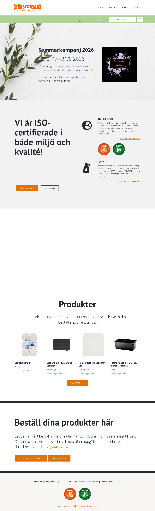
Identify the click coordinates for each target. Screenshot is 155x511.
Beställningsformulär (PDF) (31, 458)
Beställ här (62, 188)
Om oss (123, 8)
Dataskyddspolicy (64, 506)
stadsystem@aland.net (89, 481)
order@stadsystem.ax (60, 446)
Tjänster (97, 8)
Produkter (110, 8)
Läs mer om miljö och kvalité (130, 138)
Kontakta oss (136, 8)
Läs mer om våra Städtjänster (129, 181)
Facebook (79, 506)
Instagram (92, 506)
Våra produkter (31, 188)
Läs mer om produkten (23, 371)
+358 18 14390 (119, 481)
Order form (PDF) (59, 458)
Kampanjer (70, 77)
